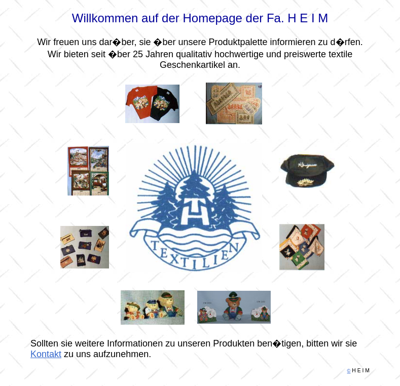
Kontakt (45, 334)
